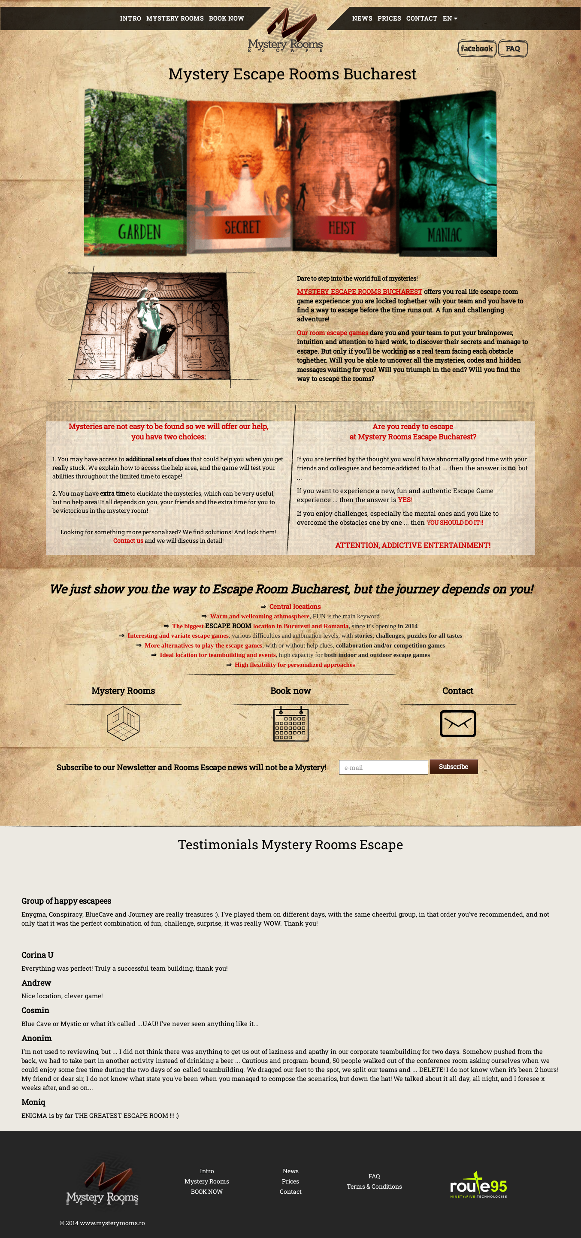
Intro (130, 18)
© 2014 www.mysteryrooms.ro (102, 1223)
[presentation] (404, 800)
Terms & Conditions (374, 1186)
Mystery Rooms (175, 18)
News (362, 18)
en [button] (450, 18)
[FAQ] (513, 48)
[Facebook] (477, 48)
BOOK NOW (227, 18)
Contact (422, 18)
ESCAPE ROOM (228, 625)
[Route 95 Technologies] (479, 1184)
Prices (389, 18)
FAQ (374, 1176)
